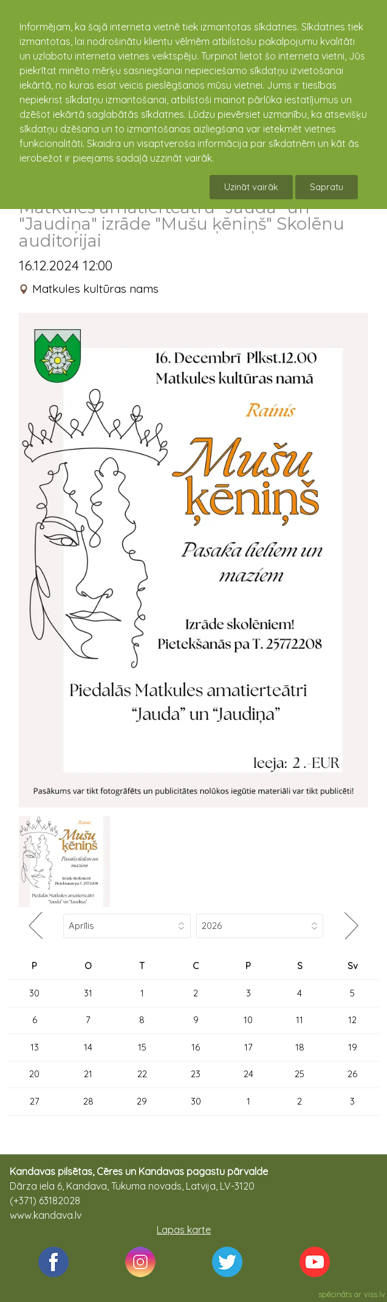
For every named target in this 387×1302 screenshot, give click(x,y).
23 (195, 1074)
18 (299, 1047)
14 (88, 1047)
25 (299, 1074)
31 (88, 993)
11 (299, 1020)
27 (34, 1101)
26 (352, 1074)
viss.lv (374, 1294)
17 (248, 1047)
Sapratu (326, 187)
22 (142, 1074)
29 (142, 1101)
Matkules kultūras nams (95, 288)
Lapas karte (184, 1230)
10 (248, 1020)
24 (248, 1074)
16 (195, 1047)
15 (142, 1047)
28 (88, 1101)
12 (352, 1020)
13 (34, 1047)
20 (34, 1074)
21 (88, 1074)
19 (352, 1047)
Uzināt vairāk (251, 187)
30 (34, 993)
